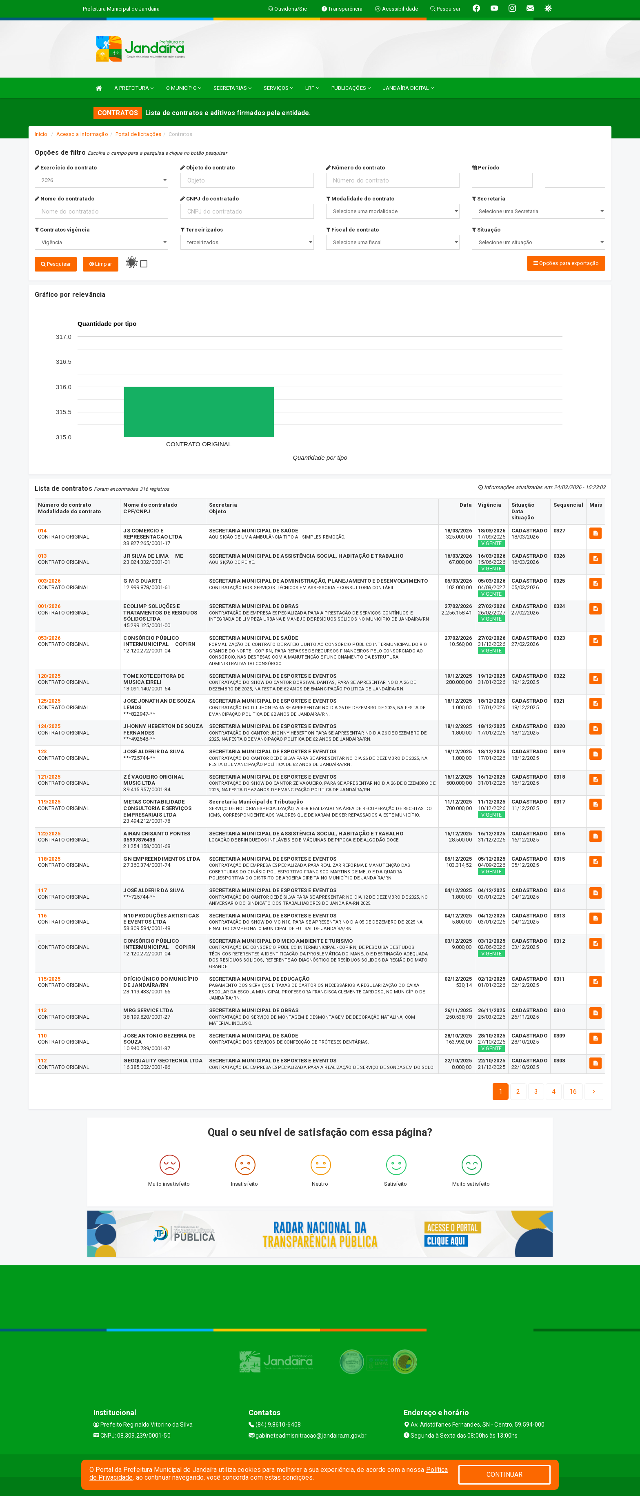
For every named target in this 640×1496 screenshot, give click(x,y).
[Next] (573, 1090)
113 (42, 1009)
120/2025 (49, 675)
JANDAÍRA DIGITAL (408, 88)
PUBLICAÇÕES (351, 88)
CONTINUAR (504, 1474)
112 (42, 1060)
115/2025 (49, 978)
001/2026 (49, 605)
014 (42, 530)
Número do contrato (355, 168)
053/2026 (49, 637)
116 (42, 915)
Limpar (100, 264)
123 (42, 751)
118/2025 (49, 858)
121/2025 (49, 776)
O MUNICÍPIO (183, 88)
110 (42, 1035)
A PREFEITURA (133, 88)
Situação (486, 230)
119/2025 (49, 801)
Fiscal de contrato (352, 230)
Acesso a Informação (82, 134)
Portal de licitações (138, 134)
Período (485, 168)
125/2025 (49, 700)
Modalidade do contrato (360, 199)
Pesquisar (56, 264)
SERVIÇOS (278, 88)
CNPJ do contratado (209, 199)
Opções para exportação (566, 263)
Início (41, 134)
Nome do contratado (64, 199)
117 (42, 889)
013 (42, 555)
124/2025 (49, 725)
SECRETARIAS (232, 88)
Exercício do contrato (66, 168)
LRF (312, 88)
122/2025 (49, 833)
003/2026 (49, 580)
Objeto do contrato (207, 168)
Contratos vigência (62, 230)
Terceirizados (201, 230)
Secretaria (488, 199)
